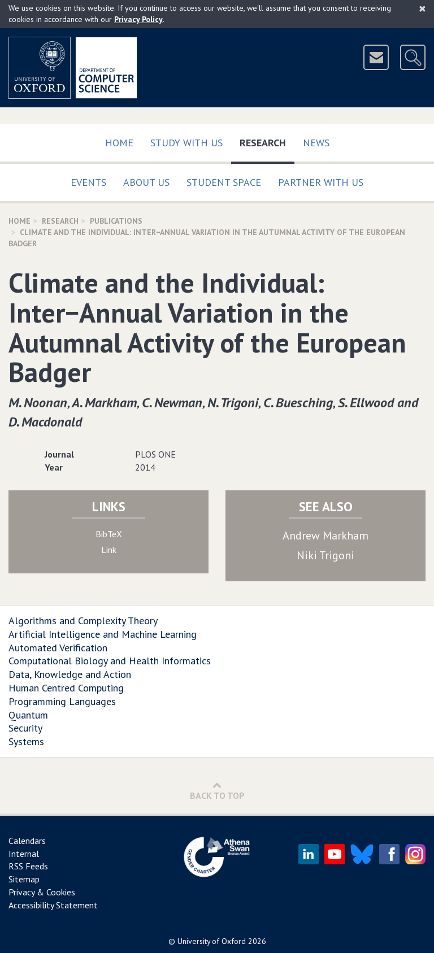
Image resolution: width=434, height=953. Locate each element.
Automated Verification (57, 647)
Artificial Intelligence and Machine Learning (102, 634)
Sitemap (24, 879)
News (316, 142)
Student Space (223, 182)
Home (119, 142)
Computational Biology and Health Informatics (109, 660)
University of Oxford (211, 941)
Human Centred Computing (66, 687)
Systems (26, 741)
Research (267, 140)
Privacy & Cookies (41, 892)
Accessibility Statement (53, 905)
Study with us (186, 142)
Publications (116, 221)
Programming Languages (62, 701)
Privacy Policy (138, 19)
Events (88, 182)
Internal (23, 853)
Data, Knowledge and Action (69, 674)
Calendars (27, 840)
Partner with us (320, 182)
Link (108, 549)
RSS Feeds (28, 866)
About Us (146, 182)
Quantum (28, 714)
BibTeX (109, 533)
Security (25, 727)
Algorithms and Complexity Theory (83, 620)
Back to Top (217, 790)
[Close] (422, 8)
